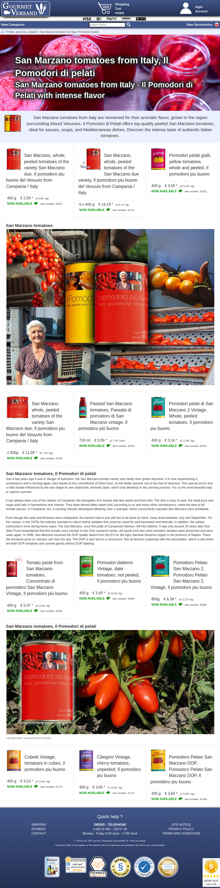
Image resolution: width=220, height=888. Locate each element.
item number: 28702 (124, 446)
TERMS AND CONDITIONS (181, 833)
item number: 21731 (124, 210)
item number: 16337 (51, 203)
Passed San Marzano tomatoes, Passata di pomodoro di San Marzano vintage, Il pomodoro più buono (105, 416)
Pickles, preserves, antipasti (22, 31)
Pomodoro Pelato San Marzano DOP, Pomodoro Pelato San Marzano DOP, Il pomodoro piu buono (181, 769)
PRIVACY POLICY (181, 829)
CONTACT (39, 833)
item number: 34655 (124, 598)
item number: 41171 (124, 793)
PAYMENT (39, 829)
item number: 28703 (196, 446)
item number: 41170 (51, 786)
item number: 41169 (196, 799)
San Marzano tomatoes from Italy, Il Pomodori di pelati (69, 31)
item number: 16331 (196, 191)
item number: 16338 (51, 458)
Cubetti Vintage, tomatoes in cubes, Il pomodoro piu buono (45, 763)
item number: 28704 (51, 611)
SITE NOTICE (181, 824)
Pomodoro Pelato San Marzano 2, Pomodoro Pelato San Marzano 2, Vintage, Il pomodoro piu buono (181, 575)
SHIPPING (38, 824)
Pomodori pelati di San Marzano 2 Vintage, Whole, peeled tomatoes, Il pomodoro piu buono (181, 416)
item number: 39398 (196, 604)
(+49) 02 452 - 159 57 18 (110, 829)
